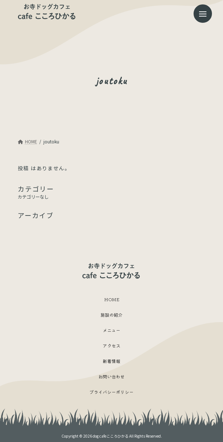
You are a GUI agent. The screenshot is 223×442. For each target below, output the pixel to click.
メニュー (111, 330)
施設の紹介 (111, 314)
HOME (111, 299)
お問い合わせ (111, 376)
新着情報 (111, 360)
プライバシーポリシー (111, 391)
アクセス (111, 345)
